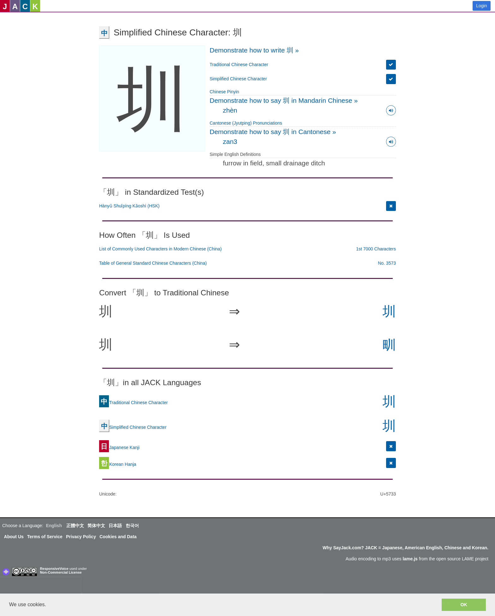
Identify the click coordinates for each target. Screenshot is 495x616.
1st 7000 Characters (376, 248)
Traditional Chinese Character (239, 64)
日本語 (115, 525)
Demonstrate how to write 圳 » (254, 50)
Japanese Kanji (119, 447)
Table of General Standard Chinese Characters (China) (153, 263)
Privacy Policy (81, 536)
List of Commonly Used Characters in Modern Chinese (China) (160, 248)
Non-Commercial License (61, 572)
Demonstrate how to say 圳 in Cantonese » (273, 131)
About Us (14, 536)
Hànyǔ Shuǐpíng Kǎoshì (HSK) (129, 205)
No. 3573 (387, 263)
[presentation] (40, 586)
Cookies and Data (117, 536)
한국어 (132, 525)
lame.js (410, 558)
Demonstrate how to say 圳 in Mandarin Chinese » (284, 100)
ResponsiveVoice (54, 568)
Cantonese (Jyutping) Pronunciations (246, 123)
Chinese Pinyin (224, 91)
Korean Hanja (117, 463)
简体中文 (96, 525)
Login (481, 5)
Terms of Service (45, 536)
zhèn (230, 110)
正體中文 (75, 525)
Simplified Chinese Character (238, 78)
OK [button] (463, 604)
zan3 (230, 141)
